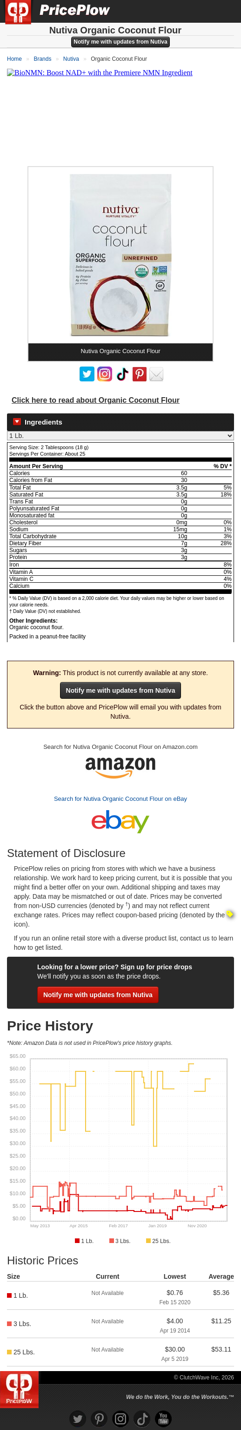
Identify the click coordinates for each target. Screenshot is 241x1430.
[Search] (203, 11)
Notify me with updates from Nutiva (120, 42)
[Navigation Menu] (224, 11)
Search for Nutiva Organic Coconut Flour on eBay (120, 798)
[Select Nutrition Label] (120, 435)
